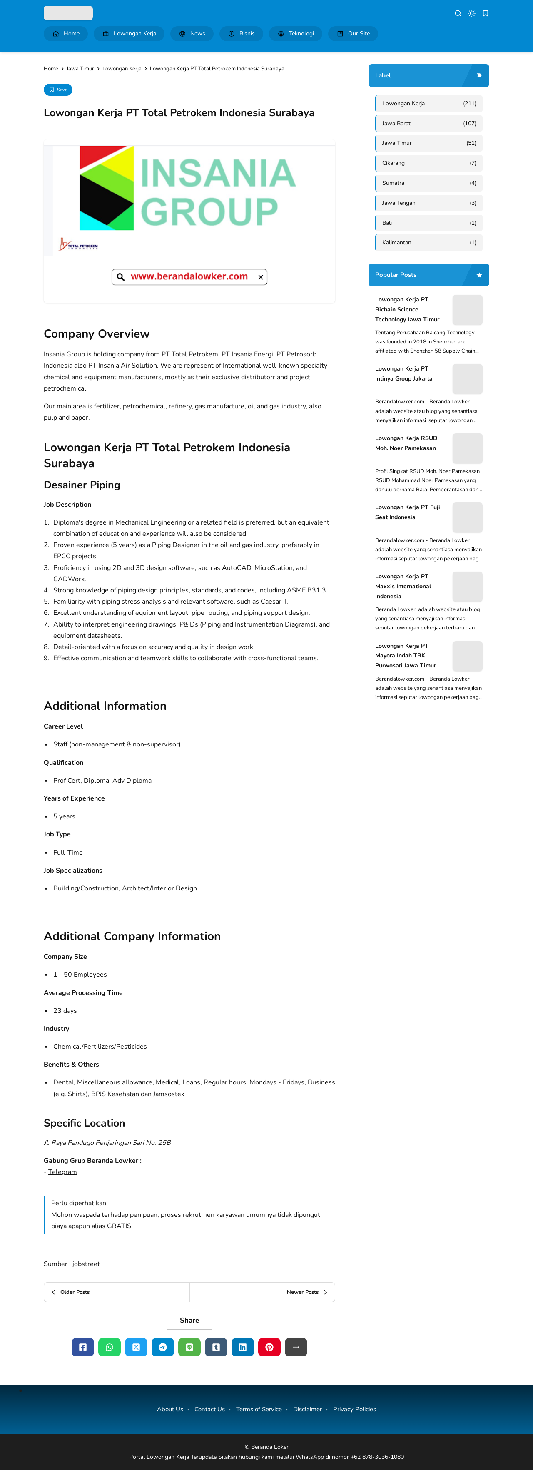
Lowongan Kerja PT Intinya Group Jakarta (404, 374)
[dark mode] (472, 13)
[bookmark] (485, 13)
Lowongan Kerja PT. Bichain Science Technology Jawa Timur (407, 309)
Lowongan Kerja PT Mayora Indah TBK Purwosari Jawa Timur (405, 656)
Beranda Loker (270, 1447)
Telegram (62, 1171)
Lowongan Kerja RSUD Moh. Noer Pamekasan (406, 443)
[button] (296, 1347)
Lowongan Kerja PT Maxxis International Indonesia (403, 586)
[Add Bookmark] (58, 90)
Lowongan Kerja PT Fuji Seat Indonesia (407, 512)
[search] (458, 13)
